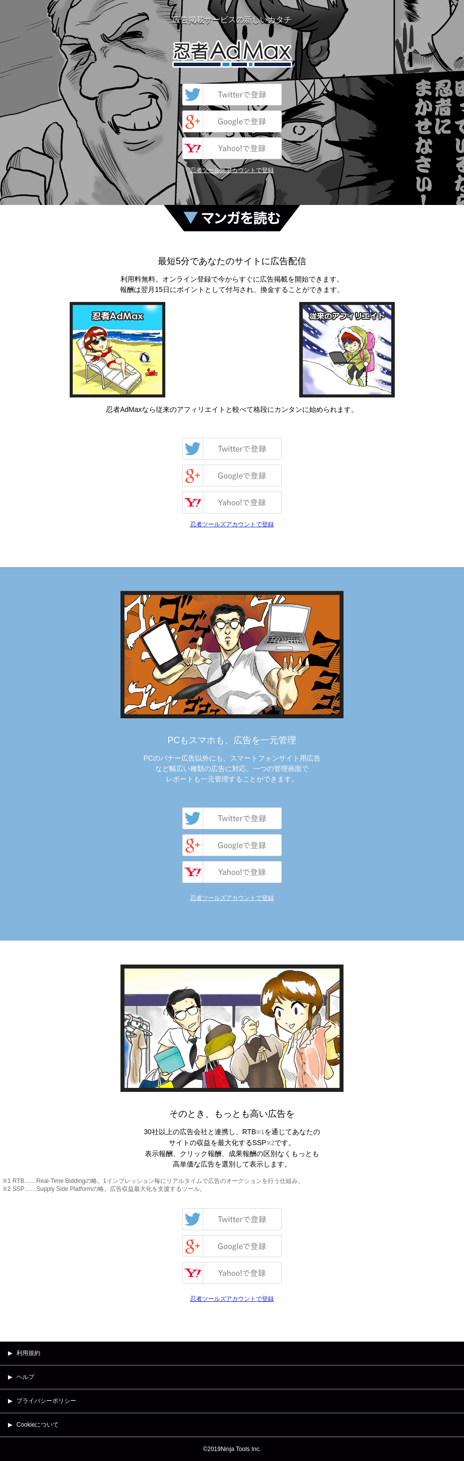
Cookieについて (37, 1424)
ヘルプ (25, 1376)
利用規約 (28, 1353)
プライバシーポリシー (46, 1400)
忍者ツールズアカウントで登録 (232, 170)
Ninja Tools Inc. (241, 1449)
